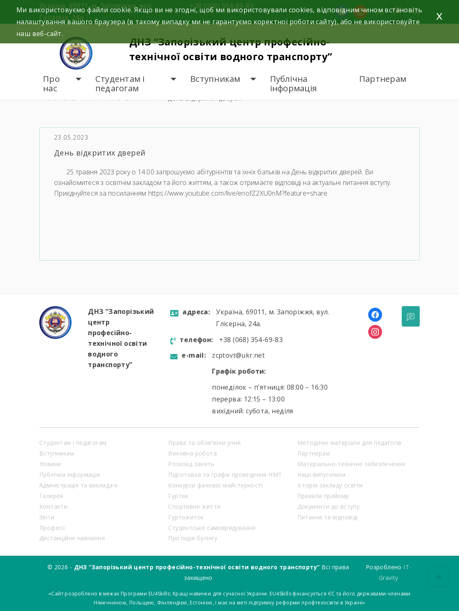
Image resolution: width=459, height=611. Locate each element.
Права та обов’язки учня (204, 442)
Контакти (53, 506)
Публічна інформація (293, 83)
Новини (50, 464)
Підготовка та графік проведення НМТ (225, 474)
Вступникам (215, 78)
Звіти (46, 517)
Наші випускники (321, 474)
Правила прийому (323, 496)
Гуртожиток (186, 517)
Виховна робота (192, 453)
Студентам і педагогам (120, 83)
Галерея (51, 496)
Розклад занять (191, 464)
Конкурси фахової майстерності (215, 485)
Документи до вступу (328, 506)
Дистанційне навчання (72, 538)
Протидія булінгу (192, 538)
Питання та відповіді (327, 517)
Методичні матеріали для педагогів (349, 442)
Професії (52, 528)
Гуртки (178, 496)
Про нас (51, 83)
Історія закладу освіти (330, 485)
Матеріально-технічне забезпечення (351, 464)
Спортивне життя (194, 506)
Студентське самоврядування (211, 528)
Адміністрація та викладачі (78, 485)
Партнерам (382, 78)
